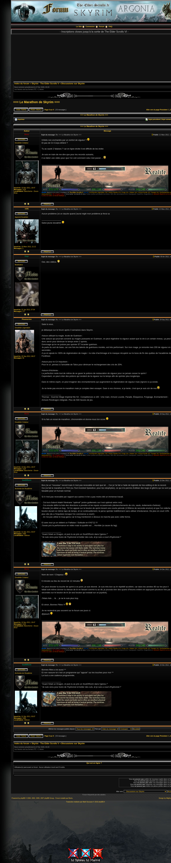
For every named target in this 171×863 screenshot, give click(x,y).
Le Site (79, 26)
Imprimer (21, 119)
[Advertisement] (85, 825)
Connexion (90, 26)
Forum (101, 26)
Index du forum (21, 83)
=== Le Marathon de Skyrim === (36, 102)
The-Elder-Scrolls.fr (76, 192)
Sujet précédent (154, 119)
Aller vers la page (152, 110)
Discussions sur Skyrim (73, 83)
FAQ (110, 26)
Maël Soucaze (88, 802)
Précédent (164, 110)
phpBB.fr (102, 802)
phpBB (22, 798)
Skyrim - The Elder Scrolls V (45, 83)
